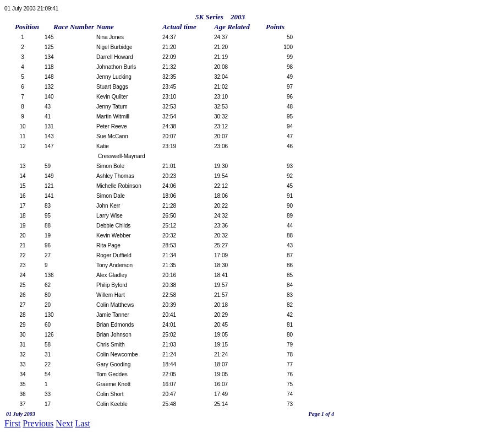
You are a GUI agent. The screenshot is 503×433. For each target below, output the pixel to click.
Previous (38, 423)
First (12, 423)
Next (64, 423)
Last (82, 423)
